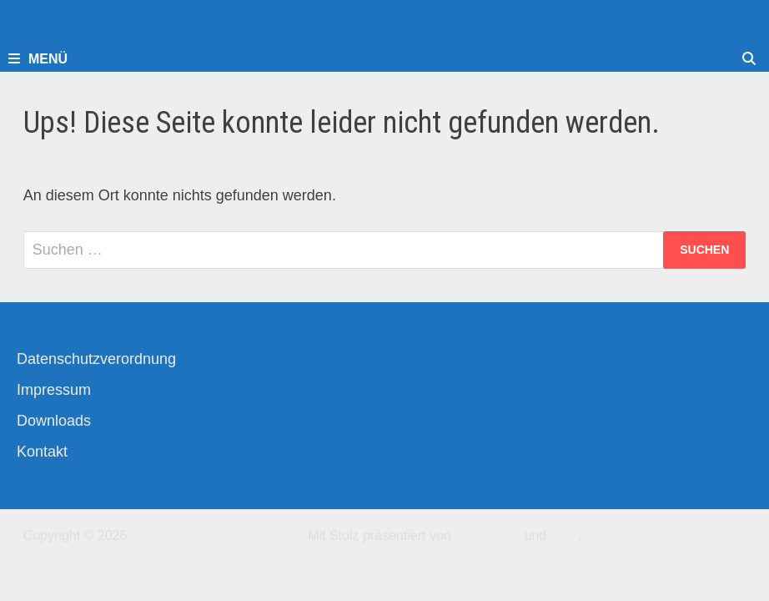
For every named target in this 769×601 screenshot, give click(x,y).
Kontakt (42, 451)
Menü (38, 59)
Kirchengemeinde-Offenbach (215, 535)
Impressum (54, 389)
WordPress (487, 535)
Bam (564, 535)
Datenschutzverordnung (96, 359)
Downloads (54, 420)
